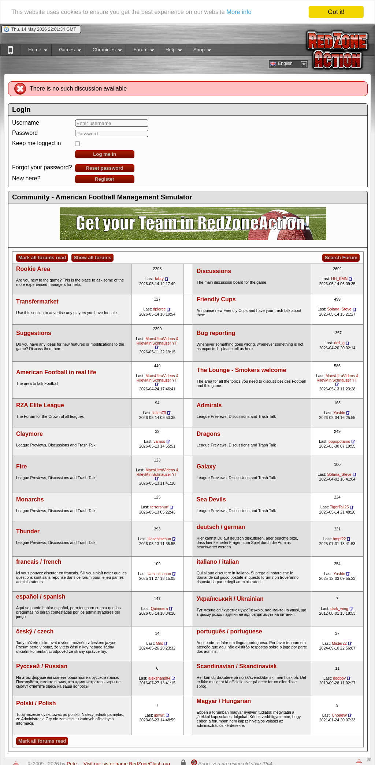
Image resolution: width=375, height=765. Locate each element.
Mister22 (339, 643)
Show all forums (92, 257)
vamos (159, 441)
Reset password (104, 168)
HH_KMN (339, 278)
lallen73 (159, 413)
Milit (159, 643)
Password (25, 133)
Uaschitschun (159, 539)
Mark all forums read (42, 257)
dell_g (339, 343)
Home (34, 51)
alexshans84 (159, 678)
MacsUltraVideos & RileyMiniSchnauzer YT (158, 340)
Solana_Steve (339, 309)
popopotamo (339, 441)
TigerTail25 (339, 507)
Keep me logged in (36, 143)
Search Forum (340, 257)
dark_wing (339, 608)
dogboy (339, 678)
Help (170, 51)
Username (25, 122)
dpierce (159, 309)
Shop (198, 51)
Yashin (339, 413)
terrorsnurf (159, 507)
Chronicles (103, 51)
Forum (139, 51)
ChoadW (339, 715)
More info (247, 12)
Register (104, 179)
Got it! (336, 11)
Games (66, 51)
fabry (159, 278)
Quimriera (159, 608)
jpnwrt (159, 715)
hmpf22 (339, 539)
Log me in (104, 154)
